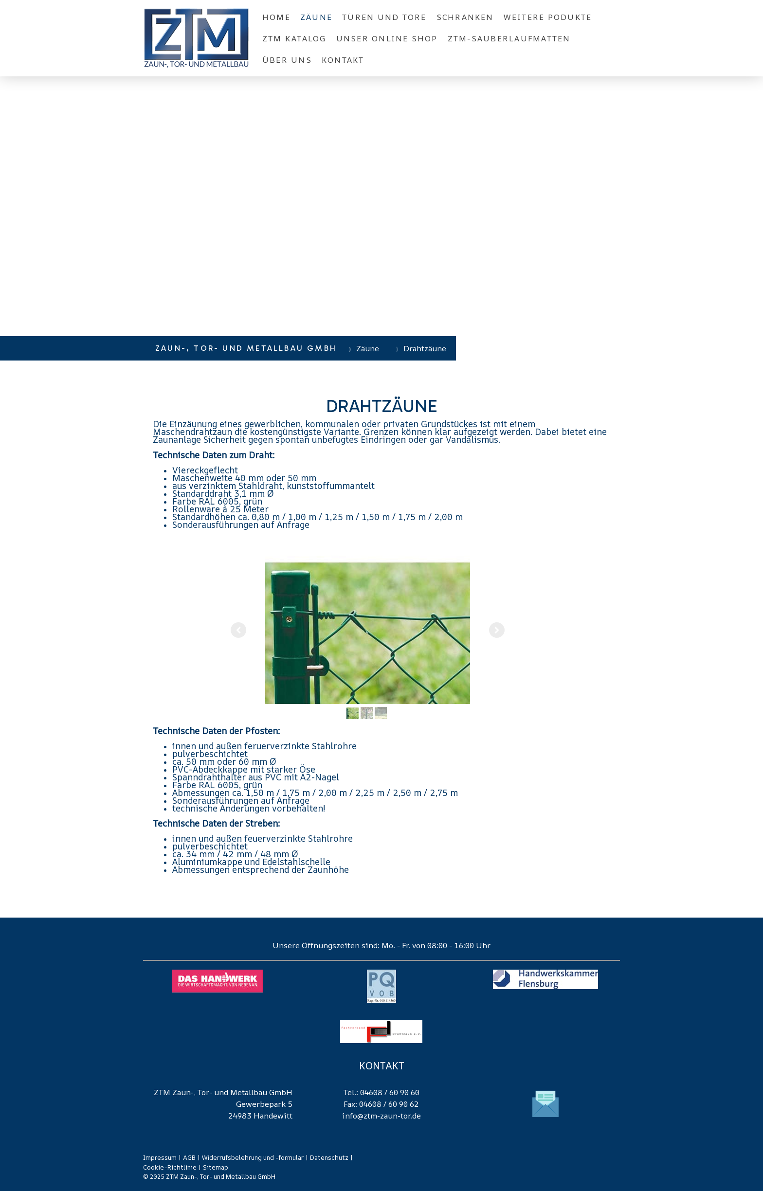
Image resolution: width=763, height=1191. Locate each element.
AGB (189, 1157)
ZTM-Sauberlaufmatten (509, 38)
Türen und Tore (384, 17)
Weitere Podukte (548, 17)
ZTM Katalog (294, 38)
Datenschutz (329, 1157)
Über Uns (287, 59)
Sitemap (215, 1167)
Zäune (316, 17)
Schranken (465, 17)
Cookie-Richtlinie (170, 1167)
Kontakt (343, 59)
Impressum (160, 1157)
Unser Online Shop (387, 38)
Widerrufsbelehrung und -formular (253, 1157)
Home (276, 17)
